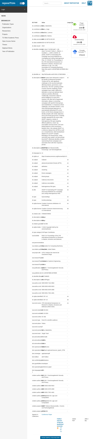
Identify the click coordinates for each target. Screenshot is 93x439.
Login (13, 9)
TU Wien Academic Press (10, 38)
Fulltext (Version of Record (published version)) (60, 422)
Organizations (6, 27)
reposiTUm (8, 3)
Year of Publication (8, 51)
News (3, 16)
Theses (4, 44)
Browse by (5, 20)
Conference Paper (47, 414)
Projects (5, 34)
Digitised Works (7, 48)
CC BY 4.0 (61, 429)
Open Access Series (8, 41)
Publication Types (8, 24)
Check (82, 55)
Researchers (6, 31)
